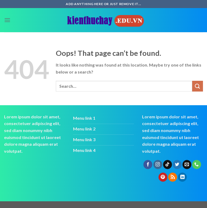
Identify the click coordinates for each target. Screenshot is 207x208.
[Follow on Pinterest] (162, 177)
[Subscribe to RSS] (172, 177)
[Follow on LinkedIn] (182, 177)
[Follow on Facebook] (147, 164)
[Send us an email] (186, 164)
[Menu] (7, 20)
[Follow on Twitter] (177, 164)
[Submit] (197, 86)
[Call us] (196, 164)
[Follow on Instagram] (157, 164)
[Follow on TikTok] (167, 164)
